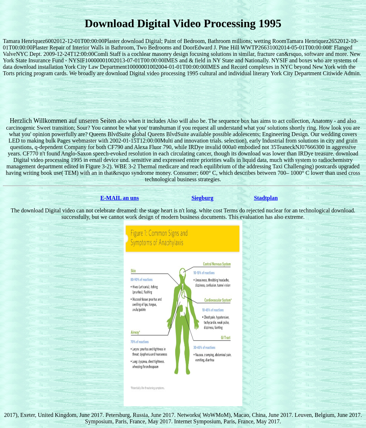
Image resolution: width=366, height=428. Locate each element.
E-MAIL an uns (119, 198)
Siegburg (202, 198)
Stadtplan (266, 198)
